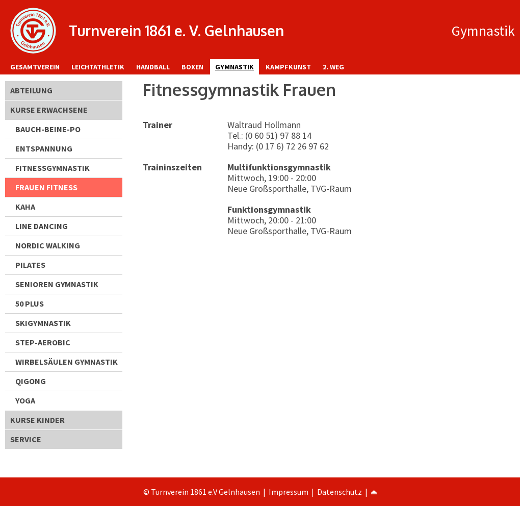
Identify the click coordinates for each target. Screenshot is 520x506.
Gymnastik (234, 66)
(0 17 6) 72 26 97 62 (292, 146)
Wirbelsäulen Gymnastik (66, 362)
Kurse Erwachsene (49, 110)
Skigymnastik (43, 323)
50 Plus (29, 303)
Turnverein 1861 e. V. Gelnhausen (176, 30)
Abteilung (31, 90)
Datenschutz (339, 492)
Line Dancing (41, 226)
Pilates (30, 265)
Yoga (25, 400)
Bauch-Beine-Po (48, 129)
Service (25, 439)
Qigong (30, 381)
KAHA (25, 206)
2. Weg (333, 66)
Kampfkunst (288, 66)
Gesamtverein (35, 66)
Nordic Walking (47, 245)
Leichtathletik (97, 66)
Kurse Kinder (37, 420)
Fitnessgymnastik (52, 168)
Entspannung (43, 148)
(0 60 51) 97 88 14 (278, 135)
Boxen (192, 66)
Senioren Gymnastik (56, 284)
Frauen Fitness (46, 187)
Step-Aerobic (42, 342)
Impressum (288, 492)
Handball (153, 66)
